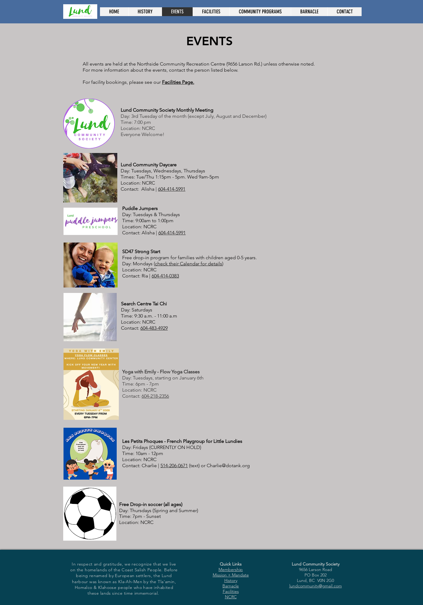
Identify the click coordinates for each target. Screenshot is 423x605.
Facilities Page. (178, 82)
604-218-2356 (155, 396)
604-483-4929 (154, 328)
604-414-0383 (165, 276)
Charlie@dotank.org (228, 465)
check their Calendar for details (188, 264)
